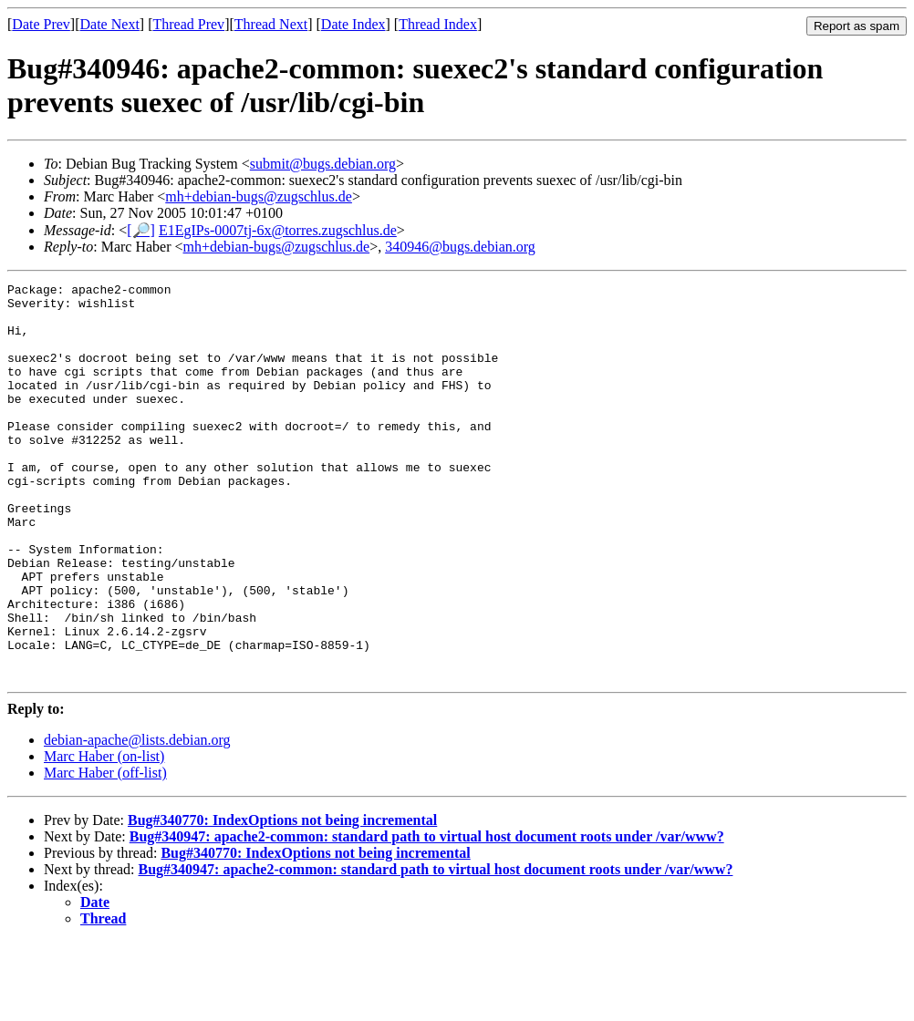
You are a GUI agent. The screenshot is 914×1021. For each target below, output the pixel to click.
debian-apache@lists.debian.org (137, 819)
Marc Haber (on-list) (104, 835)
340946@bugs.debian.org (460, 246)
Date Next (110, 24)
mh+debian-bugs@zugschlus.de (258, 196)
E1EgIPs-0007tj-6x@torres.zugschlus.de (278, 230)
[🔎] (141, 230)
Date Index (353, 24)
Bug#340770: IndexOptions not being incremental (282, 899)
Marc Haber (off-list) (105, 852)
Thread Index (438, 24)
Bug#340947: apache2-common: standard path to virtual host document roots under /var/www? (427, 915)
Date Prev (41, 24)
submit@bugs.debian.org (323, 163)
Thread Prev (188, 24)
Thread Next (270, 24)
